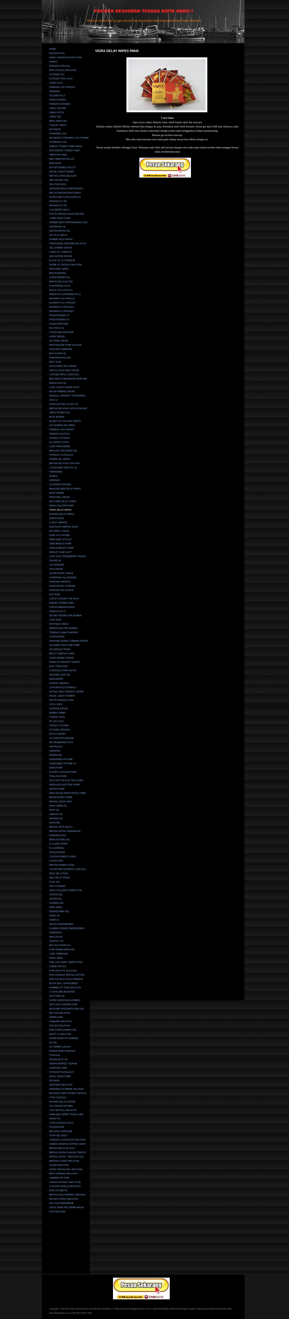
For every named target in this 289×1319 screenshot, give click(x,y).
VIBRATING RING (58, 154)
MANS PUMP (56, 767)
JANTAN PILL (56, 746)
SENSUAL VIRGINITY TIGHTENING (67, 395)
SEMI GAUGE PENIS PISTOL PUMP (67, 793)
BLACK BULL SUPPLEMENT (63, 983)
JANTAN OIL (55, 899)
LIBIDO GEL (55, 116)
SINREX (53, 61)
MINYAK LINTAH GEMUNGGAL (65, 831)
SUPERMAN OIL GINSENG (63, 577)
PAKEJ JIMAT (56, 958)
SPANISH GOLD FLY (59, 433)
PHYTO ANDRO (57, 734)
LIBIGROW (54, 751)
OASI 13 (53, 400)
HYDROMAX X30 (58, 133)
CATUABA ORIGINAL (60, 729)
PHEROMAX (55, 932)
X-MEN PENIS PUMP (60, 218)
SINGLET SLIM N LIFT (60, 552)
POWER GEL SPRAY (59, 459)
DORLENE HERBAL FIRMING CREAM (68, 641)
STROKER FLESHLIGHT (61, 1072)
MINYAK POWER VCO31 (61, 865)
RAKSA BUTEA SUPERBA (62, 586)
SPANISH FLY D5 (58, 205)
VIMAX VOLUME (57, 108)
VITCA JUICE (56, 704)
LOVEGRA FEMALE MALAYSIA (65, 1186)
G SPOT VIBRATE (58, 522)
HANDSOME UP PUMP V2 (62, 763)
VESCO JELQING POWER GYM (65, 890)
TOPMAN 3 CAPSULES (61, 455)
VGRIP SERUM (57, 336)
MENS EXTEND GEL (59, 839)
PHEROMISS (55, 472)
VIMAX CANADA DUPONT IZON (65, 57)
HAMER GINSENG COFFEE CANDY (67, 1144)
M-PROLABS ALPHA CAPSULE (65, 197)
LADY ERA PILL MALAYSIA (63, 1110)
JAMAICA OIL (56, 814)
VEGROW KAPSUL (59, 708)
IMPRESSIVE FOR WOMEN (63, 628)
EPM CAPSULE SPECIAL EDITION (66, 975)
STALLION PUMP (58, 776)
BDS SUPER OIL (57, 353)
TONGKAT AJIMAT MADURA (63, 632)
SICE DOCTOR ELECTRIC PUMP (66, 780)
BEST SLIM (55, 362)
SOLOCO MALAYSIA (59, 1025)
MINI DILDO (55, 163)
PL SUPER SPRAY (58, 844)
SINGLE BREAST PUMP (61, 548)
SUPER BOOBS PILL (59, 277)
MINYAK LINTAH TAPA (60, 801)
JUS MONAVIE (56, 565)
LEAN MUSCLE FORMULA (62, 687)
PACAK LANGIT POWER (61, 171)
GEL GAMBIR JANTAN (60, 247)
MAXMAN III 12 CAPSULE (62, 302)
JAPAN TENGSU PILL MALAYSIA (66, 1169)
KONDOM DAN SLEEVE (61, 590)
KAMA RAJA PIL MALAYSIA (63, 970)
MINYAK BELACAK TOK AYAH (64, 463)
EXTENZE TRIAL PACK (61, 78)
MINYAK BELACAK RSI (61, 281)
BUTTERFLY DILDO (59, 531)
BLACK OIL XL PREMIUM (62, 260)
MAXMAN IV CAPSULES (61, 311)
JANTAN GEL (56, 894)
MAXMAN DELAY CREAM (62, 1101)
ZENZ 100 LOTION (58, 873)
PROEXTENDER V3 (59, 319)
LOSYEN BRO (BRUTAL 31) (63, 467)
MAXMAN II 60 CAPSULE (62, 298)
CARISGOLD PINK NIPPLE (62, 670)
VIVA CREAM (55, 569)
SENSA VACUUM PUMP (61, 505)
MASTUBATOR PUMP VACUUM (65, 345)
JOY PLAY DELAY (58, 235)
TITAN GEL (54, 1055)
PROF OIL (54, 810)
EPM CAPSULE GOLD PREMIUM (66, 979)
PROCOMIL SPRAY (59, 269)
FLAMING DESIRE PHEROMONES (66, 928)
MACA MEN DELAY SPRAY (63, 501)
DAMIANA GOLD (57, 835)
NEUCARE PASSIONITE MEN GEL (66, 1008)
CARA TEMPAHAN (58, 953)
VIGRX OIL (54, 915)
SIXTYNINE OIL (57, 996)
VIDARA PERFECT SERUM (63, 1063)
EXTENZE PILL (57, 74)
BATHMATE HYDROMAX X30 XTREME (69, 138)
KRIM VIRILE (55, 907)
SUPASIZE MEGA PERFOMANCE (66, 188)
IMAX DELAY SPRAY (59, 877)
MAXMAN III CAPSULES (61, 307)
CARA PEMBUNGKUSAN (62, 949)
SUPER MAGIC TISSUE (61, 573)
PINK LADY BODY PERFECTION (65, 962)
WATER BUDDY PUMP (60, 797)
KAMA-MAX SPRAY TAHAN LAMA (66, 1114)
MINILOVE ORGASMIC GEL (63, 450)
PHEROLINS (55, 755)
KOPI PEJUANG (57, 1211)
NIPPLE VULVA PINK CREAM (64, 370)
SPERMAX (54, 480)
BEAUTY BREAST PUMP (61, 653)
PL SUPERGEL (57, 848)
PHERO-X (54, 920)
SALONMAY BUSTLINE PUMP (64, 645)
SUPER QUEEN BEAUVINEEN (64, 1000)
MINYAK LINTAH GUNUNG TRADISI (67, 1152)
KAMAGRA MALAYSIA (60, 1021)
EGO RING (54, 594)
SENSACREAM (57, 852)
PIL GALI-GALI (56, 721)
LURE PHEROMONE (59, 446)
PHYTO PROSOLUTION (61, 700)
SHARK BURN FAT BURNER (63, 1038)
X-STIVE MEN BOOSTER (62, 992)
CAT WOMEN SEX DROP (62, 425)
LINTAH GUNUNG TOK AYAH (64, 598)
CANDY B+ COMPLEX (60, 252)
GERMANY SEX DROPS (61, 429)
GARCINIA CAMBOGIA (60, 349)
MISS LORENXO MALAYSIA (63, 1173)
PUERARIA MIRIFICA (60, 581)
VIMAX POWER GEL (59, 412)
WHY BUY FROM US (59, 945)
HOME (52, 49)
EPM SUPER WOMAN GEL (63, 1030)
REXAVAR (54, 1080)
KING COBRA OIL (58, 806)
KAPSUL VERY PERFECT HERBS (66, 691)
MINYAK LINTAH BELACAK (63, 176)
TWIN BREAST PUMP (60, 543)
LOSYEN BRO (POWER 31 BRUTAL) (67, 869)
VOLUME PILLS (57, 95)
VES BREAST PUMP (59, 649)
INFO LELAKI (56, 937)
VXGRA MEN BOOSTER (61, 332)
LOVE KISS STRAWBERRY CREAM (67, 556)
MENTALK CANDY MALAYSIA (64, 1161)
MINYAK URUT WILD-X (61, 827)
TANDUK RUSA (57, 717)
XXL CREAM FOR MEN (61, 1106)
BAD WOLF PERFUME (60, 1131)
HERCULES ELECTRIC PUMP (64, 784)
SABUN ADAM (56, 518)
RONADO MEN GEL (59, 911)
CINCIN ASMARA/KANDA (62, 607)
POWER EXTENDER (59, 104)
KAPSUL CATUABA (59, 725)
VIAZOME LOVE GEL (60, 674)
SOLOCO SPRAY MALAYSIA (63, 1199)
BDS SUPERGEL (57, 273)
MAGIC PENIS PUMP (60, 1076)
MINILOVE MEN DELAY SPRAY (65, 488)
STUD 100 (54, 882)
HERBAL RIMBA (57, 713)
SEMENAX (54, 91)
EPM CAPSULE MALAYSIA (62, 70)
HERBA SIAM (56, 1017)
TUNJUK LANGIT (58, 125)
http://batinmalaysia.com (82, 1308)
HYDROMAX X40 (58, 142)
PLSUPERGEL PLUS (59, 286)
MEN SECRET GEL (59, 180)
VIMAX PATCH (56, 112)
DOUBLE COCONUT (59, 438)
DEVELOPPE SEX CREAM (62, 366)
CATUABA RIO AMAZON (61, 738)
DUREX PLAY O (57, 611)
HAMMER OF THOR (59, 1178)
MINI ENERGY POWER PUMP (64, 150)
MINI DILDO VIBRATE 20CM (63, 527)
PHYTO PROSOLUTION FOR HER (66, 214)
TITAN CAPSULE (57, 1097)
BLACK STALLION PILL (61, 290)
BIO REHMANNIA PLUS (61, 742)
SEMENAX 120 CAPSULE (62, 87)
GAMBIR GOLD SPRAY (61, 239)
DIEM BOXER (56, 679)
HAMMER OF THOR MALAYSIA (65, 987)
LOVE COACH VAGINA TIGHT (64, 387)
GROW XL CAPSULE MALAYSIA (65, 264)
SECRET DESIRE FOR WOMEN (65, 615)
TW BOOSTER (56, 1127)
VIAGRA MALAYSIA (59, 1165)
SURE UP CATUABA (59, 535)
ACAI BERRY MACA (59, 209)
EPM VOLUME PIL (58, 1190)
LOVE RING (55, 620)
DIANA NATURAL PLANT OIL (64, 404)
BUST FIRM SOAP (58, 666)
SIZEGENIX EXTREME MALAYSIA (66, 1089)
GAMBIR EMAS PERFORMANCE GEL (68, 222)
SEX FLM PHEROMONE (61, 1203)
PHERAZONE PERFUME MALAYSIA (67, 243)
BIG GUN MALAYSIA (59, 1013)
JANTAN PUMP (57, 789)
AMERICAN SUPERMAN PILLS (65, 294)
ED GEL (53, 1042)
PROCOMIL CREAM (59, 497)
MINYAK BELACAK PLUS (62, 1148)
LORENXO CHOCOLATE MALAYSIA (67, 1140)
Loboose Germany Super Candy (65, 1182)
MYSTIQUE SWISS (59, 624)
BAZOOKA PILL (57, 53)
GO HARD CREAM (58, 340)
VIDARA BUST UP (58, 1059)
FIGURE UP (55, 560)
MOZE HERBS (56, 493)
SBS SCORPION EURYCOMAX (65, 193)
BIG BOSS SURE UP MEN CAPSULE (68, 1093)
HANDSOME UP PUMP (61, 759)
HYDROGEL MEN (58, 1068)
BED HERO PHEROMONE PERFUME (68, 379)
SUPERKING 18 (57, 226)
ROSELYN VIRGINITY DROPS (64, 662)
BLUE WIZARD (56, 417)
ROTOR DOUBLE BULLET (62, 167)
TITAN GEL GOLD (58, 1135)
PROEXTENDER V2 (59, 315)
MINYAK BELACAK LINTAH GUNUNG (68, 408)
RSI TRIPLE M (56, 328)
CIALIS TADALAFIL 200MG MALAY (66, 1207)
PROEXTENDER (57, 100)
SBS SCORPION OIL (59, 231)
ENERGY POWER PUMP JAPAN (65, 146)
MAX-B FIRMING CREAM (62, 391)
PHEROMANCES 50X (60, 357)
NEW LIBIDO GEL (58, 121)
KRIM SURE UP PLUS (60, 539)
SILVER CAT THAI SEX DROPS (65, 421)
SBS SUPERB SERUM (60, 256)
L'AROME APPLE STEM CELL (64, 374)
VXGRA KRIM (56, 860)
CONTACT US (56, 941)
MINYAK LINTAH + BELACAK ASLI (66, 1156)
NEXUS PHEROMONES (61, 924)
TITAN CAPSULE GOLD (61, 1123)
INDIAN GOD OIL (58, 383)
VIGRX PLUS (55, 83)
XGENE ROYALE (57, 966)
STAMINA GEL (56, 903)
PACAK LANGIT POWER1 (62, 696)
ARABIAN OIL (56, 818)
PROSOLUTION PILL (59, 66)
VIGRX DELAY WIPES (60, 510)
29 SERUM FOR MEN (60, 484)
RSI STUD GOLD (57, 184)
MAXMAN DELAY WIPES (61, 514)
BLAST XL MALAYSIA (60, 1034)
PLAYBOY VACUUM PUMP (62, 772)
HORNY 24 (54, 1118)
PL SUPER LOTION (59, 442)
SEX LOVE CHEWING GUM (63, 1004)
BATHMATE (55, 129)
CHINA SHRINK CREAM (61, 658)
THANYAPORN (56, 636)
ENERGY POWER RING (61, 603)
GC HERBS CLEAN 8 (60, 1046)
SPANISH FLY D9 (58, 201)
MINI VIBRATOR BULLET (62, 159)
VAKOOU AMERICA (59, 683)
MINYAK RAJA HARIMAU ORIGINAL (67, 1194)
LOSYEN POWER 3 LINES (62, 856)
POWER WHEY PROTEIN (62, 1051)
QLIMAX (53, 476)
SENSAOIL (54, 822)
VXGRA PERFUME (58, 324)
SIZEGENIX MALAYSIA (60, 1085)
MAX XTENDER (57, 886)
